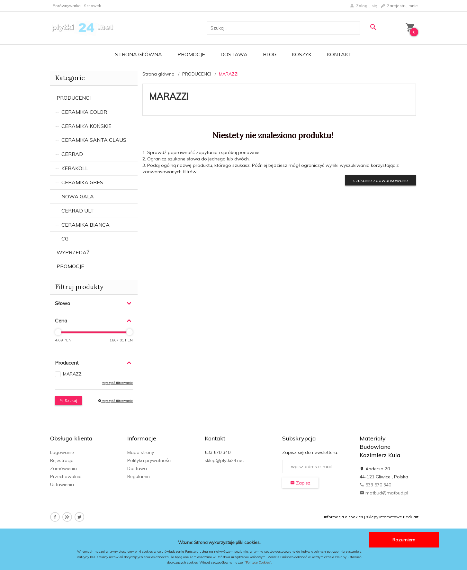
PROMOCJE (70, 266)
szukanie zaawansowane (380, 180)
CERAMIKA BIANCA (85, 225)
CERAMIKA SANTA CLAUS (93, 140)
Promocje (191, 54)
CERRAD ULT (77, 210)
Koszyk (301, 54)
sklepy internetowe (384, 516)
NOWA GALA (77, 196)
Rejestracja (62, 460)
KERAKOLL (74, 168)
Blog (269, 54)
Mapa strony (140, 452)
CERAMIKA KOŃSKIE (86, 126)
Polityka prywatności (149, 460)
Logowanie (62, 452)
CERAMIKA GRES (82, 182)
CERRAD (72, 154)
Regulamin (138, 476)
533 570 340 (375, 485)
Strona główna (138, 54)
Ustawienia (62, 484)
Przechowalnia (66, 476)
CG (64, 238)
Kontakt (339, 54)
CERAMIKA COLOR (84, 112)
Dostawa (233, 54)
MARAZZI (73, 374)
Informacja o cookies (343, 516)
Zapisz (300, 483)
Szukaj (68, 400)
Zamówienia (63, 468)
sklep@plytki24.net (224, 460)
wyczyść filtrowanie (117, 383)
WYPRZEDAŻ (73, 252)
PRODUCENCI (74, 98)
